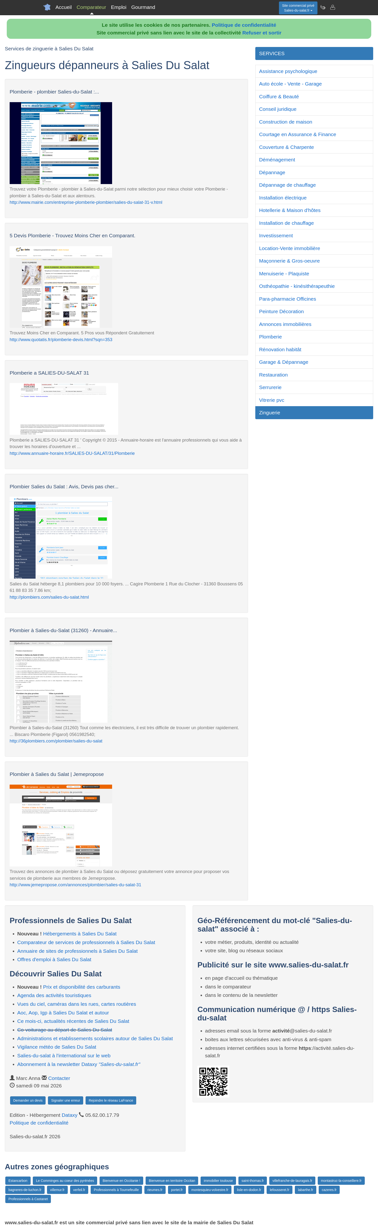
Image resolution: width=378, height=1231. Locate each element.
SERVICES (272, 53)
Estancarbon (17, 1181)
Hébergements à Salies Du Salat (80, 933)
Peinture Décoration (281, 311)
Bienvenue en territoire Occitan (172, 1181)
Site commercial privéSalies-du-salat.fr (298, 8)
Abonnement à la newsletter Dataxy (78, 1064)
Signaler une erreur (65, 1100)
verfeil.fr (79, 1190)
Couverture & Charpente (286, 147)
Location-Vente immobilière (289, 248)
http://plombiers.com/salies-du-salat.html (49, 597)
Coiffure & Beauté (279, 96)
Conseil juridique (278, 109)
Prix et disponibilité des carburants (81, 987)
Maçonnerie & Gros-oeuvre (289, 261)
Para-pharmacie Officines (287, 299)
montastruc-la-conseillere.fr (341, 1181)
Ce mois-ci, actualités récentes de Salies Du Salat (73, 1021)
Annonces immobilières (285, 324)
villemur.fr (57, 1190)
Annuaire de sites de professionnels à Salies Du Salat (77, 951)
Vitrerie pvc (271, 400)
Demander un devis (27, 1100)
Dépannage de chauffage (287, 185)
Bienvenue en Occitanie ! (121, 1181)
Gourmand (143, 7)
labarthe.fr (305, 1190)
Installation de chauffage (286, 223)
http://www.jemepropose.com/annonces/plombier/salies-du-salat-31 (75, 884)
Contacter (59, 1078)
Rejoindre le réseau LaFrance (111, 1100)
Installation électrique (283, 197)
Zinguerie (269, 412)
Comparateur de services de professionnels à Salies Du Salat (86, 942)
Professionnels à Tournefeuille (116, 1190)
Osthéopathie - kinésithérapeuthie (297, 286)
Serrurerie (270, 387)
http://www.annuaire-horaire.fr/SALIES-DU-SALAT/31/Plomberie (72, 453)
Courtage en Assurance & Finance (297, 134)
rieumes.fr (155, 1190)
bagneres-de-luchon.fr (24, 1190)
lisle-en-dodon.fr (249, 1190)
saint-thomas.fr (253, 1181)
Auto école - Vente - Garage (290, 83)
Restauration (273, 374)
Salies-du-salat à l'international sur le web (64, 1055)
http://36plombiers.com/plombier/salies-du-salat (56, 740)
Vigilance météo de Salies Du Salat (56, 1047)
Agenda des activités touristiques (54, 995)
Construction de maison (285, 122)
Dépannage (272, 172)
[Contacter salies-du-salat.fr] (332, 7)
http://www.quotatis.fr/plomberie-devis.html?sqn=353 (61, 339)
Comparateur (91, 7)
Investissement (276, 235)
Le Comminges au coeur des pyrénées (65, 1181)
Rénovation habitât (280, 349)
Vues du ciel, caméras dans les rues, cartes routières (76, 1004)
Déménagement (277, 159)
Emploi (118, 7)
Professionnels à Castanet (28, 1199)
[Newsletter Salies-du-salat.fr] (323, 7)
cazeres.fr (329, 1190)
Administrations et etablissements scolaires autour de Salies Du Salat (95, 1038)
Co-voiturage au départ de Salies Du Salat (64, 1029)
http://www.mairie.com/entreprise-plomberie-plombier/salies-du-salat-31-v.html (86, 202)
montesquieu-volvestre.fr (209, 1190)
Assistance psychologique (288, 71)
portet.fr (177, 1190)
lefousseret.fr (279, 1190)
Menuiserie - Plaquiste (284, 273)
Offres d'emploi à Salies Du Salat (54, 959)
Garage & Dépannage (283, 362)
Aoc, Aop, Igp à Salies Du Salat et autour (63, 1012)
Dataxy (69, 1115)
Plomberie (270, 336)
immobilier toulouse (218, 1181)
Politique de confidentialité (244, 25)
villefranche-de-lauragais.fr (292, 1181)
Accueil (63, 7)
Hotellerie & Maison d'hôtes (290, 210)
